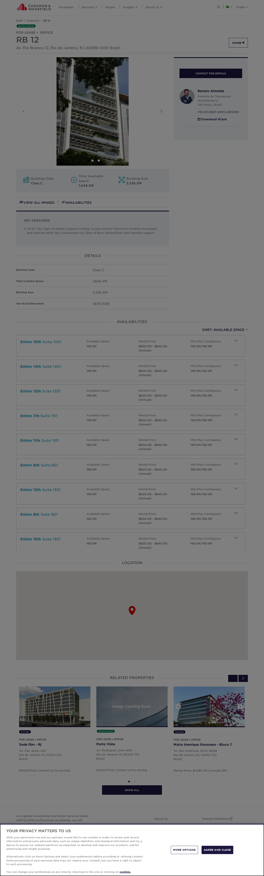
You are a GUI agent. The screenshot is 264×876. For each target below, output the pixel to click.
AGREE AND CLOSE (217, 849)
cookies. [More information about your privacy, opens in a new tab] (125, 871)
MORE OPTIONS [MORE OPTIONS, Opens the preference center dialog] (184, 849)
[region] (132, 850)
